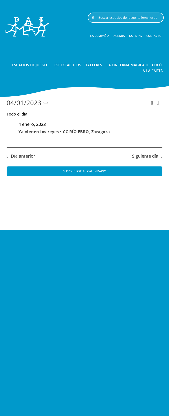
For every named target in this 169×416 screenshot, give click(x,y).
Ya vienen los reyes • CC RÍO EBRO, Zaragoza (64, 131)
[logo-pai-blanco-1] (27, 19)
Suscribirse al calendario (84, 171)
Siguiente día (145, 156)
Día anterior (23, 156)
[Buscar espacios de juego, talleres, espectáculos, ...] (126, 18)
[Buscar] (93, 18)
